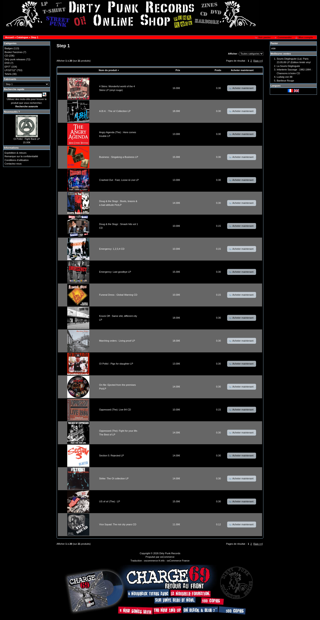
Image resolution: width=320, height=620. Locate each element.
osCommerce (167, 557)
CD (6, 55)
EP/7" (7, 66)
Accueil (9, 37)
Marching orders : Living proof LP (117, 340)
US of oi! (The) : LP (109, 501)
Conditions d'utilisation (16, 160)
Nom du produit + (109, 70)
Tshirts (7, 74)
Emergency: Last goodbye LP (115, 271)
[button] (263, 37)
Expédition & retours (15, 152)
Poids (218, 70)
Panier (274, 43)
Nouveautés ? (12, 111)
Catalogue (22, 37)
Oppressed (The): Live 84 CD (115, 409)
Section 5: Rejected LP (111, 455)
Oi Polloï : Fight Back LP (26, 139)
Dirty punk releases (14, 59)
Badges (8, 48)
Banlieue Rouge (285, 80)
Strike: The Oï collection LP (113, 478)
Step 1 (34, 37)
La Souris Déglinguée (288, 66)
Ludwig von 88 (284, 77)
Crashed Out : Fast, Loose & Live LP (119, 180)
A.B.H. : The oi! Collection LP (114, 111)
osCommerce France (178, 560)
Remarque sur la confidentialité (21, 156)
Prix (178, 70)
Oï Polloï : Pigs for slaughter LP (116, 363)
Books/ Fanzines (13, 52)
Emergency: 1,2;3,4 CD (111, 249)
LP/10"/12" (10, 70)
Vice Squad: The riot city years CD (117, 524)
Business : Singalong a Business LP (118, 157)
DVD (7, 63)
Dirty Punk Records (169, 553)
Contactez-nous (12, 163)
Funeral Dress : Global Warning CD (118, 294)
